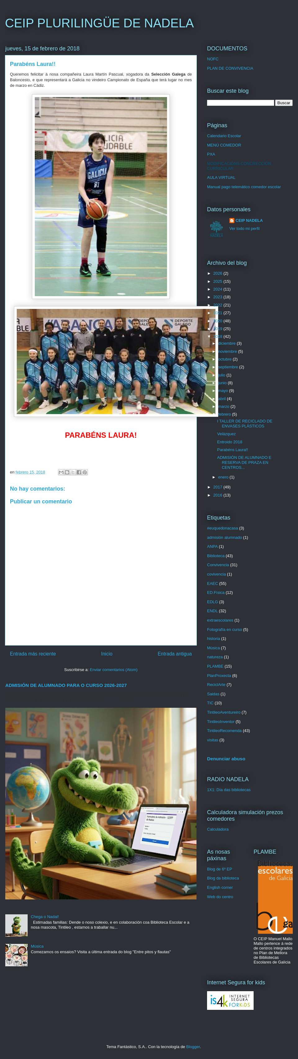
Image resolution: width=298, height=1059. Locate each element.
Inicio (106, 653)
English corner (220, 887)
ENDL (212, 611)
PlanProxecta (219, 675)
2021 (218, 312)
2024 (218, 289)
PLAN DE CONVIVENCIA (230, 68)
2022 (218, 305)
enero (224, 477)
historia (213, 638)
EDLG (212, 601)
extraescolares (220, 620)
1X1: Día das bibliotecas (229, 789)
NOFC (213, 59)
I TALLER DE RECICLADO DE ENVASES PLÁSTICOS (244, 423)
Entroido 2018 (229, 442)
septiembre (228, 367)
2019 (218, 328)
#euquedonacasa (222, 528)
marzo (224, 406)
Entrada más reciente (33, 653)
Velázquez (226, 434)
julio (222, 375)
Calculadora (217, 829)
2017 (218, 487)
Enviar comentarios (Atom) (114, 669)
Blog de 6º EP (219, 869)
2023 (218, 297)
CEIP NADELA (249, 220)
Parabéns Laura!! (232, 449)
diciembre (227, 343)
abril (222, 398)
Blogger (193, 1046)
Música (37, 946)
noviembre (228, 351)
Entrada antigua (175, 653)
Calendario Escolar (224, 135)
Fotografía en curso (224, 629)
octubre (225, 359)
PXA (211, 154)
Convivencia (218, 564)
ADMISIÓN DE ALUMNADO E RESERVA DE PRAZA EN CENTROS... (244, 462)
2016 (218, 495)
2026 (218, 273)
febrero (225, 414)
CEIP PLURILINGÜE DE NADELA (99, 23)
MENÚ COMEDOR (224, 145)
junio (223, 382)
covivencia (216, 574)
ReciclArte (216, 684)
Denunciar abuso (226, 758)
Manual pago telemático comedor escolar (244, 186)
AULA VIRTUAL (221, 177)
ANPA (212, 546)
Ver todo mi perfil (244, 228)
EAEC (212, 583)
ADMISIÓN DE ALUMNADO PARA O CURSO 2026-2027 (66, 685)
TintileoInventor (220, 721)
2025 (218, 281)
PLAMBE (215, 666)
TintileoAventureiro (224, 712)
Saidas (213, 694)
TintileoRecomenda (224, 730)
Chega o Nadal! (45, 916)
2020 (218, 321)
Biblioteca (215, 555)
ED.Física (215, 592)
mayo (223, 390)
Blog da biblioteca (223, 878)
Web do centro (220, 896)
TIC (210, 703)
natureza (215, 657)
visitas (212, 740)
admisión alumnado (224, 537)
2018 (218, 336)
